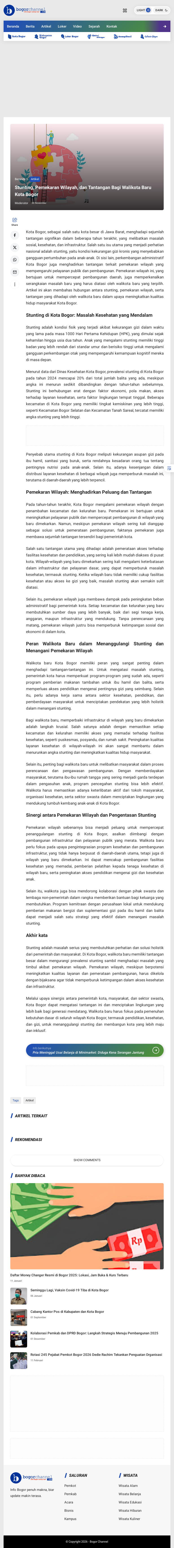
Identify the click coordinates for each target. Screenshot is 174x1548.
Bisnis (69, 1511)
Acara (68, 1502)
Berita (30, 26)
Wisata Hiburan (130, 1511)
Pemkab (70, 1494)
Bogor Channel (99, 1541)
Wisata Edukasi (130, 1502)
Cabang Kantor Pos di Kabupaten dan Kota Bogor (67, 1312)
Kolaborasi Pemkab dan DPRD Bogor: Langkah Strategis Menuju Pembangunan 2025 (94, 1333)
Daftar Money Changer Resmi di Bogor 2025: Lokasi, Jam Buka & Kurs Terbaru (69, 1275)
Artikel (46, 26)
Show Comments (87, 1160)
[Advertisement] (87, 79)
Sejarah (94, 26)
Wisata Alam (128, 1486)
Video (77, 26)
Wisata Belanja (130, 1494)
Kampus (70, 1519)
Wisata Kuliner (129, 1519)
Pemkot (70, 1486)
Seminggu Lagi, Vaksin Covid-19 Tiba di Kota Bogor (69, 1290)
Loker (62, 26)
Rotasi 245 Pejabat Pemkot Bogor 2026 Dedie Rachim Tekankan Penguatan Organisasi (96, 1355)
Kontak (112, 26)
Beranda (13, 26)
